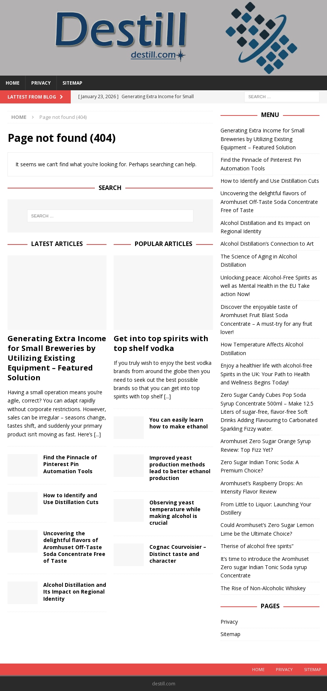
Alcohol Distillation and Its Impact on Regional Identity (74, 591)
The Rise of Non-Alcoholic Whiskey (263, 588)
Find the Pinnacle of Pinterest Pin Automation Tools (70, 464)
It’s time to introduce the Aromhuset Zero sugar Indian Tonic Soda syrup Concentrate (265, 567)
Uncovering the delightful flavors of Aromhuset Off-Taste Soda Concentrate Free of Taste (74, 547)
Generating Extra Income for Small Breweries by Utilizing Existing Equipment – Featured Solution (57, 358)
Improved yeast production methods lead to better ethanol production (179, 468)
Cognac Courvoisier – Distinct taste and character (177, 553)
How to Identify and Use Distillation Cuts (71, 499)
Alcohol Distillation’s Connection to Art (267, 243)
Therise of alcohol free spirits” (257, 546)
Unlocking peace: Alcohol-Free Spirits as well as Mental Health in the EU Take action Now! (269, 286)
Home (13, 83)
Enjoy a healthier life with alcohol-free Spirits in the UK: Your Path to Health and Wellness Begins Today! (266, 374)
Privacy (41, 83)
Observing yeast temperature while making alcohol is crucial (175, 513)
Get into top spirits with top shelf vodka (161, 343)
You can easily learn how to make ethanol (178, 423)
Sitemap (72, 83)
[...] (97, 434)
